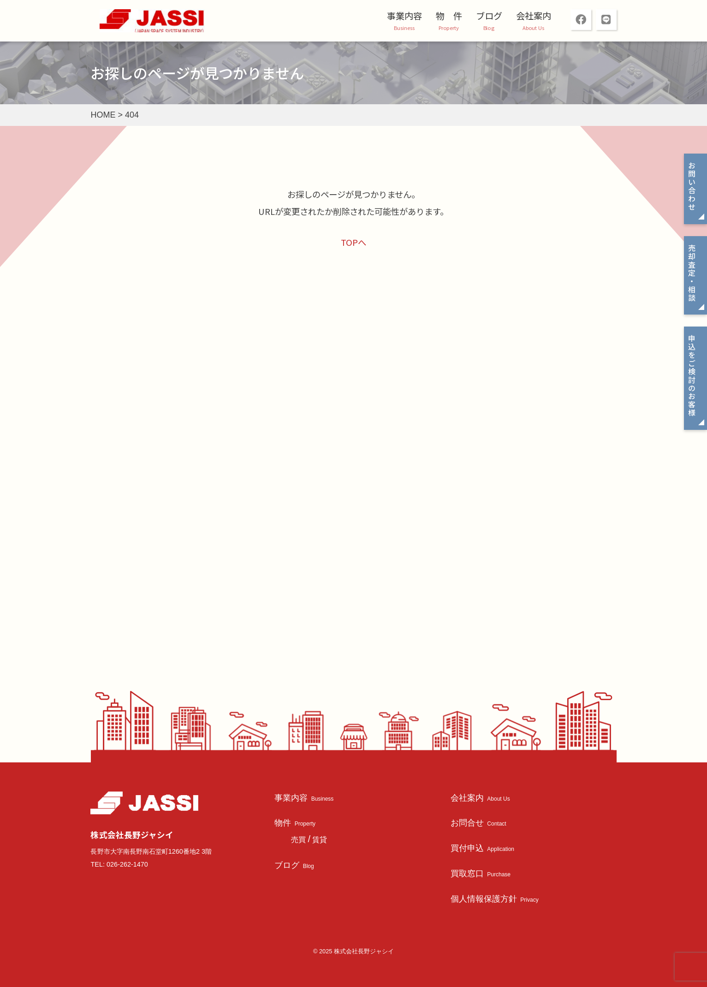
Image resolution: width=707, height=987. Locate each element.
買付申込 (482, 848)
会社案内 (533, 15)
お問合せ (478, 822)
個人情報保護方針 (495, 899)
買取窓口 (481, 873)
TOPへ (353, 242)
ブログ (489, 15)
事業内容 (404, 15)
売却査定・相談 (691, 273)
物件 (294, 822)
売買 (298, 840)
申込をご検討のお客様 (691, 375)
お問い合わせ (691, 186)
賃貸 (319, 840)
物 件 (449, 15)
